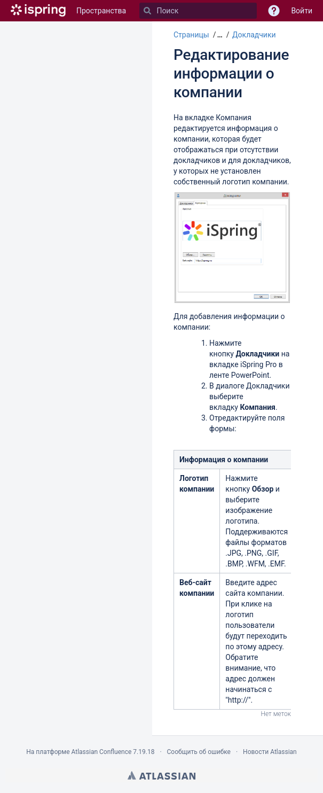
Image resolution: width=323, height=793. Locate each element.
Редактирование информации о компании (231, 73)
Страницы (191, 34)
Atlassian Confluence (101, 752)
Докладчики (253, 34)
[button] (218, 35)
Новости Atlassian (270, 752)
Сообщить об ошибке (199, 752)
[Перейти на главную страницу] (38, 10)
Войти (301, 10)
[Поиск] (147, 10)
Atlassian (161, 775)
